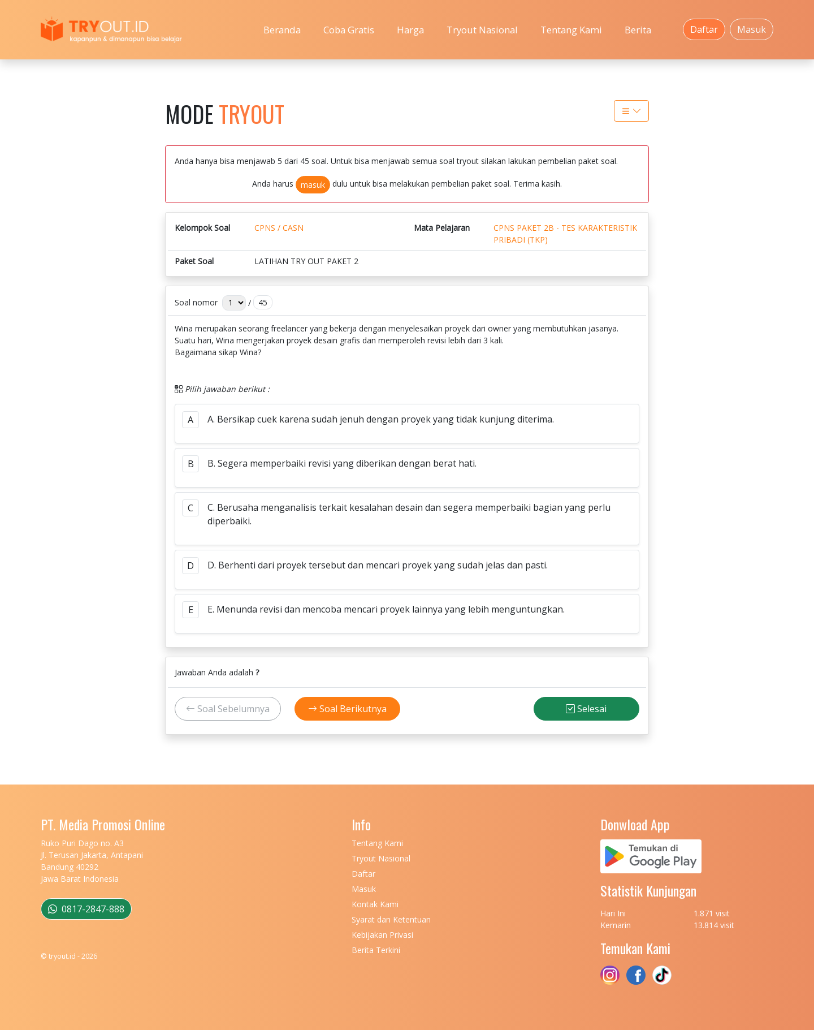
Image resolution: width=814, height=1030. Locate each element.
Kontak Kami (375, 904)
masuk (313, 184)
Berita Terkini (376, 950)
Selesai (586, 709)
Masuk (751, 29)
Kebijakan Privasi (382, 934)
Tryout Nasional (482, 29)
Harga (410, 29)
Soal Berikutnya (347, 709)
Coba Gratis (348, 29)
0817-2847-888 (86, 909)
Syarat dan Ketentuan (391, 919)
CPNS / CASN (279, 227)
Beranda (282, 29)
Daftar (704, 29)
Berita (638, 29)
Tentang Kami (571, 29)
